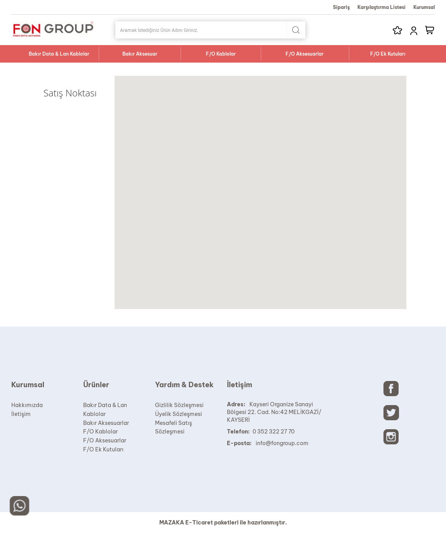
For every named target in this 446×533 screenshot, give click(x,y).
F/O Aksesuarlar (305, 54)
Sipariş (341, 7)
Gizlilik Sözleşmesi (179, 405)
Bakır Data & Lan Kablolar (59, 54)
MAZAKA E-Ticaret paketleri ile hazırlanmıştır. (223, 522)
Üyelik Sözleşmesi (178, 414)
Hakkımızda (27, 405)
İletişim (21, 414)
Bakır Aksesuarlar (106, 422)
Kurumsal (424, 7)
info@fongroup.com (282, 443)
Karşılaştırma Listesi (381, 7)
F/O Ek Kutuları (388, 54)
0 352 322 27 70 (273, 431)
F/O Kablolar (221, 54)
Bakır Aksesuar (139, 54)
